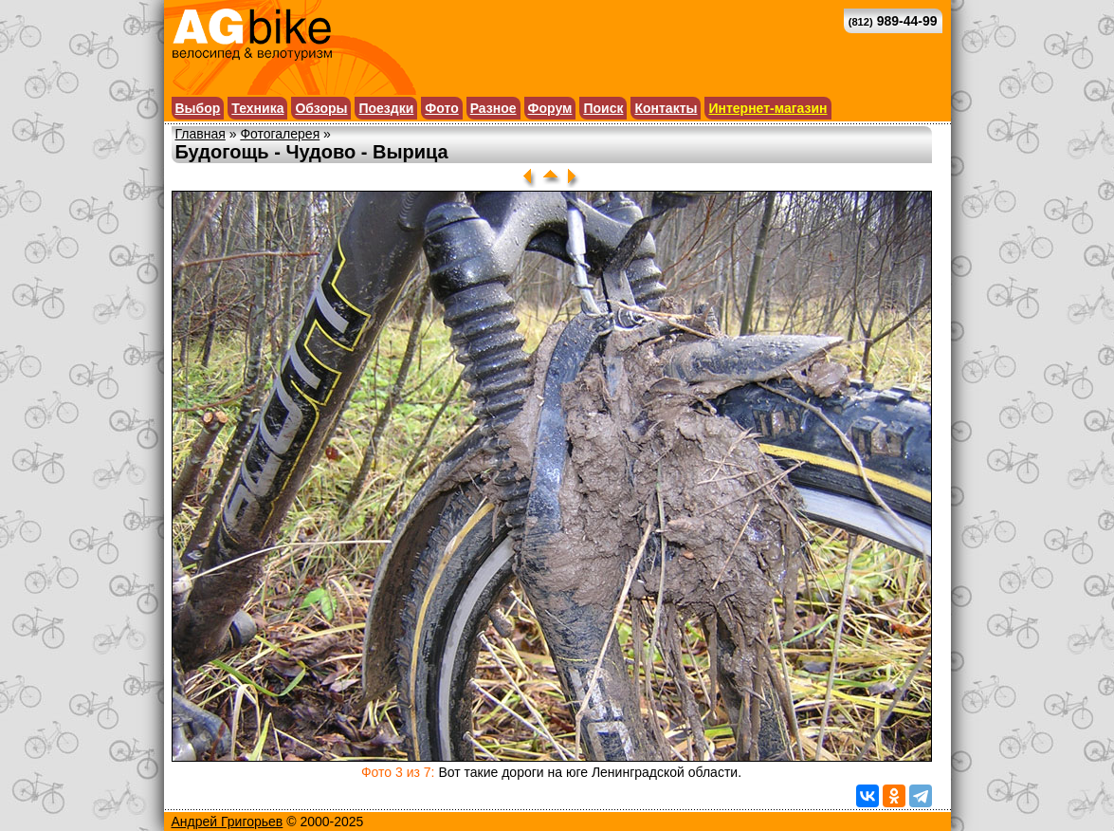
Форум (550, 108)
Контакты (665, 108)
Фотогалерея (280, 133)
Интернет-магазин (767, 108)
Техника (257, 108)
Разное (493, 108)
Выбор (198, 108)
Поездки (385, 108)
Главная (200, 133)
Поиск (603, 108)
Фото (441, 108)
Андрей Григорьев (227, 821)
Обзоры (321, 108)
